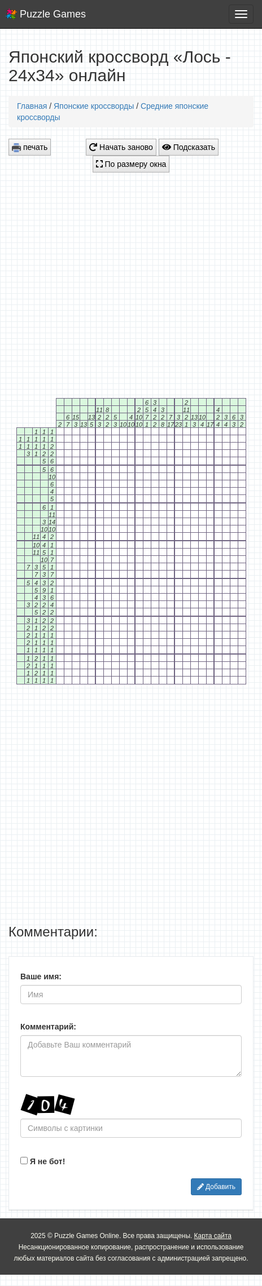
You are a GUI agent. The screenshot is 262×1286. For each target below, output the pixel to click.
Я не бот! (42, 1161)
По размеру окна (131, 164)
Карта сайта (213, 1236)
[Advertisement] (106, 282)
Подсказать (188, 147)
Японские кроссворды (94, 106)
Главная (32, 106)
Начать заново (121, 147)
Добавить (216, 1187)
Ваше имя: (41, 976)
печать (29, 147)
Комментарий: (48, 1026)
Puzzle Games (53, 14)
